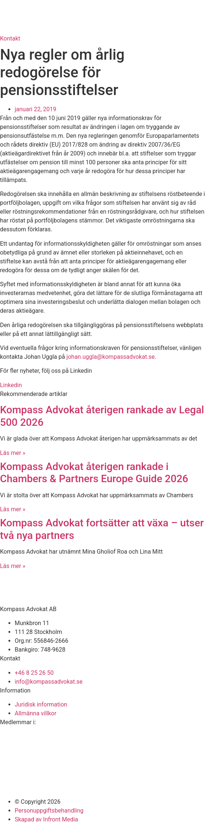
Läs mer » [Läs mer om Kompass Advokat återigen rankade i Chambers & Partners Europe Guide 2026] (12, 509)
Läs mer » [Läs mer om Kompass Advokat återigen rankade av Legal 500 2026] (12, 452)
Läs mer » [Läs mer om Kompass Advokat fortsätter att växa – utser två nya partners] (12, 565)
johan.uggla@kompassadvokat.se (110, 356)
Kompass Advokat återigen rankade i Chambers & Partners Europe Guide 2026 (94, 472)
